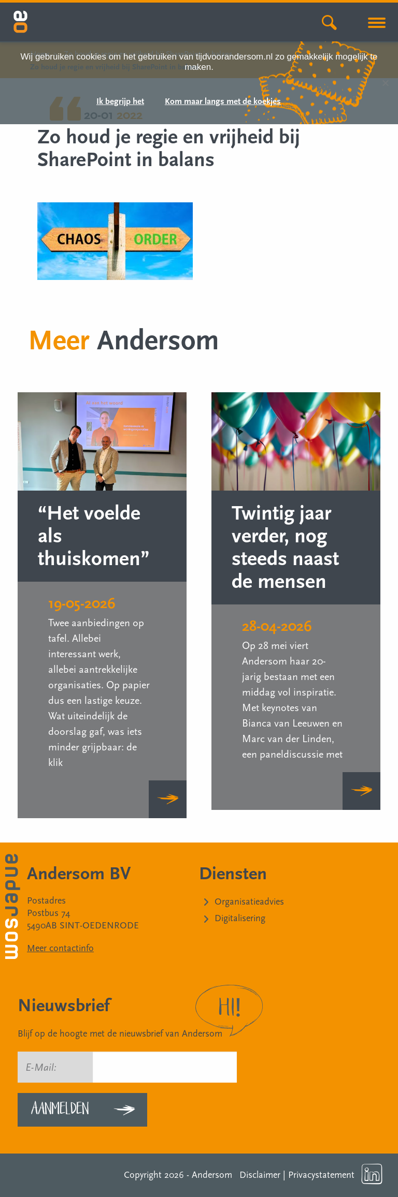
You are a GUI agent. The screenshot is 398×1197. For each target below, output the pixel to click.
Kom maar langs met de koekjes (223, 102)
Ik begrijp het (120, 102)
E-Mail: (40, 1067)
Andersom (212, 1175)
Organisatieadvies (249, 901)
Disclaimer (259, 1175)
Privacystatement (321, 1175)
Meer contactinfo (60, 948)
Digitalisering (240, 918)
